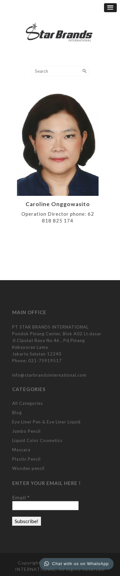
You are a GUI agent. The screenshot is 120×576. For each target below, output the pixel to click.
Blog (17, 412)
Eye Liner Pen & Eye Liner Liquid (46, 421)
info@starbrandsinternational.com (49, 375)
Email (21, 497)
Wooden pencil (28, 468)
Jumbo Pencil (26, 431)
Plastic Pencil (26, 459)
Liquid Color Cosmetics (37, 440)
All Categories (27, 403)
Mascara (21, 449)
